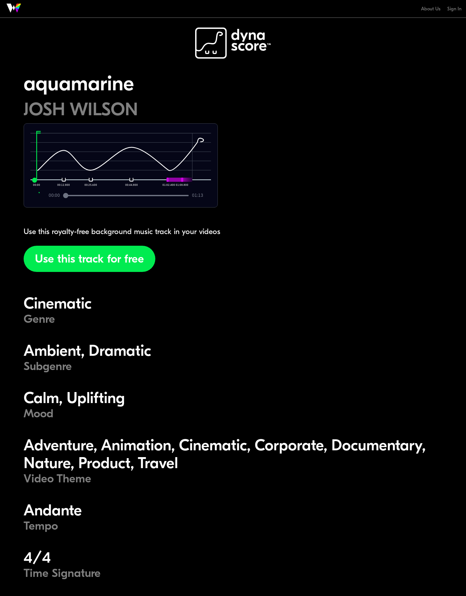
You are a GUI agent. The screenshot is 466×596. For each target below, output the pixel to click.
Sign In (454, 9)
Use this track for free (89, 258)
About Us (430, 9)
